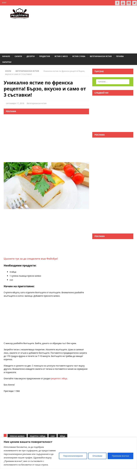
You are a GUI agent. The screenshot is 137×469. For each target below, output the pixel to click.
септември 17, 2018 (15, 103)
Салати (18, 56)
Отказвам (97, 455)
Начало (6, 56)
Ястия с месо (61, 56)
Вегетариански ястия (101, 56)
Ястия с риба (78, 56)
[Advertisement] (86, 28)
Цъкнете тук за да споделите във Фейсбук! (31, 258)
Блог (4, 2)
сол (52, 436)
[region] (68, 453)
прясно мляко (17, 436)
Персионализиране (73, 455)
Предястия (44, 56)
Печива (120, 56)
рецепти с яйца (59, 378)
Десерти (31, 56)
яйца (62, 436)
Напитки (6, 62)
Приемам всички (120, 455)
